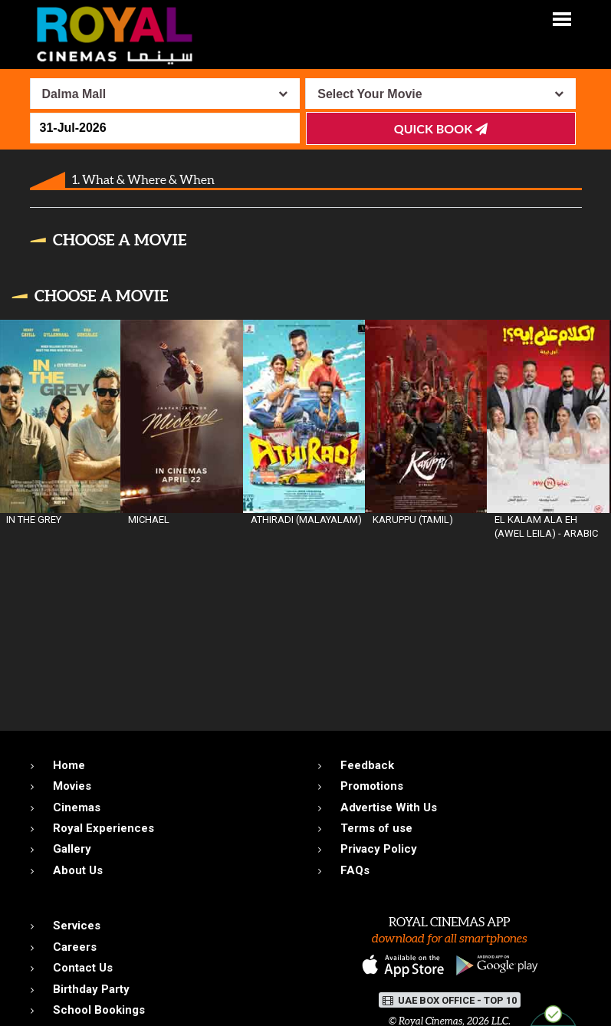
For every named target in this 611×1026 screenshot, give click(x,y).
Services (76, 925)
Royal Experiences (103, 828)
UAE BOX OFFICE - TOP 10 (450, 1000)
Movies (72, 786)
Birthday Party (91, 989)
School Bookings (99, 1010)
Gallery (72, 849)
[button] (562, 18)
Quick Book (441, 128)
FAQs (355, 870)
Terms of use (376, 828)
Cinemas (76, 807)
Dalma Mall (74, 93)
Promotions (371, 786)
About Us (78, 870)
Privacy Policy (378, 849)
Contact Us (83, 968)
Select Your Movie (369, 93)
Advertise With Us (388, 807)
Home (69, 765)
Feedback (367, 765)
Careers (75, 947)
